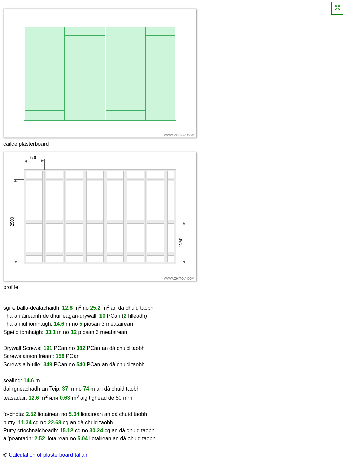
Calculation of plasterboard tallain (49, 455)
